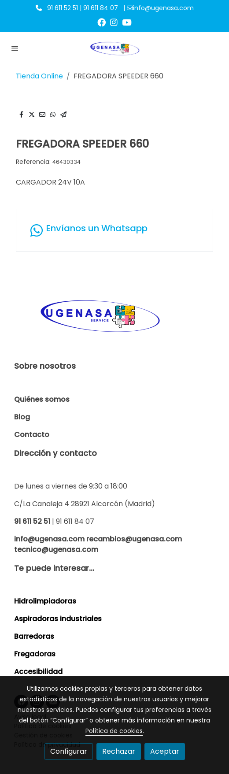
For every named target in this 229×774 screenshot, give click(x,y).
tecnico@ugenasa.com (56, 549)
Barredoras (34, 636)
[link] (115, 48)
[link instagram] (114, 22)
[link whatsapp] (114, 230)
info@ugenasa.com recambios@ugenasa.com (98, 539)
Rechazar (118, 751)
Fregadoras (34, 654)
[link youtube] (127, 22)
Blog (22, 417)
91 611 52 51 (32, 521)
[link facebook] (101, 22)
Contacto (31, 435)
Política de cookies (114, 730)
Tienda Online (39, 76)
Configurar (68, 751)
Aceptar (164, 751)
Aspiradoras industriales (58, 619)
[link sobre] (114, 320)
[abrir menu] (15, 48)
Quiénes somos (42, 399)
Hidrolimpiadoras (45, 601)
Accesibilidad (38, 672)
